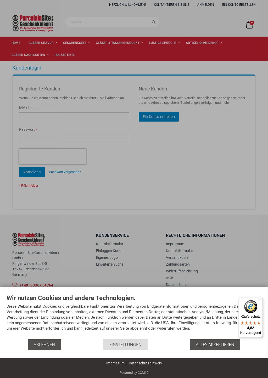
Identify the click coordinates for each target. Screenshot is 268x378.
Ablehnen (44, 344)
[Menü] (259, 300)
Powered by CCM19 (134, 373)
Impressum (115, 363)
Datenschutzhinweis (145, 363)
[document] (134, 317)
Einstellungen (125, 344)
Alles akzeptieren (215, 344)
